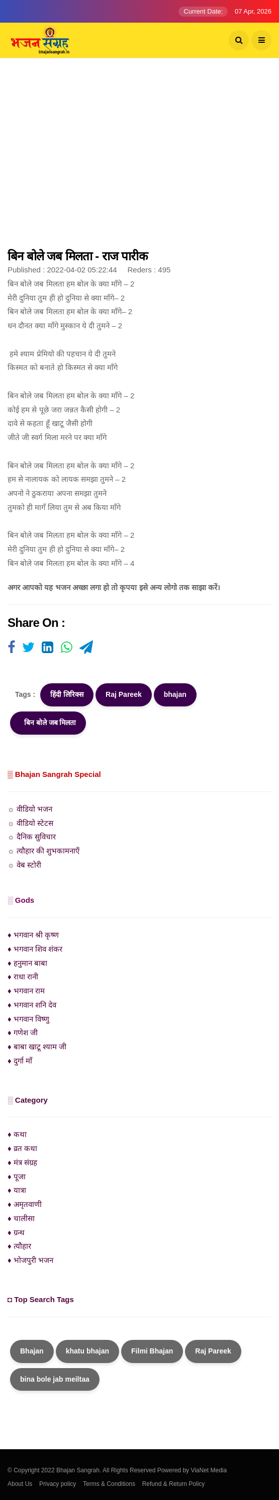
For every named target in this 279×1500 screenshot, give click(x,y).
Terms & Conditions (109, 1483)
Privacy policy (57, 1483)
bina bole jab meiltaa (54, 1379)
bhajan (175, 694)
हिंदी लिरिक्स (66, 694)
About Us (20, 1483)
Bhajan (32, 1351)
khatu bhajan (87, 1351)
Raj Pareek (124, 694)
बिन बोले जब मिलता (48, 723)
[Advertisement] (139, 158)
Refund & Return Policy (173, 1483)
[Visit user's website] (11, 648)
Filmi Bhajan (152, 1351)
